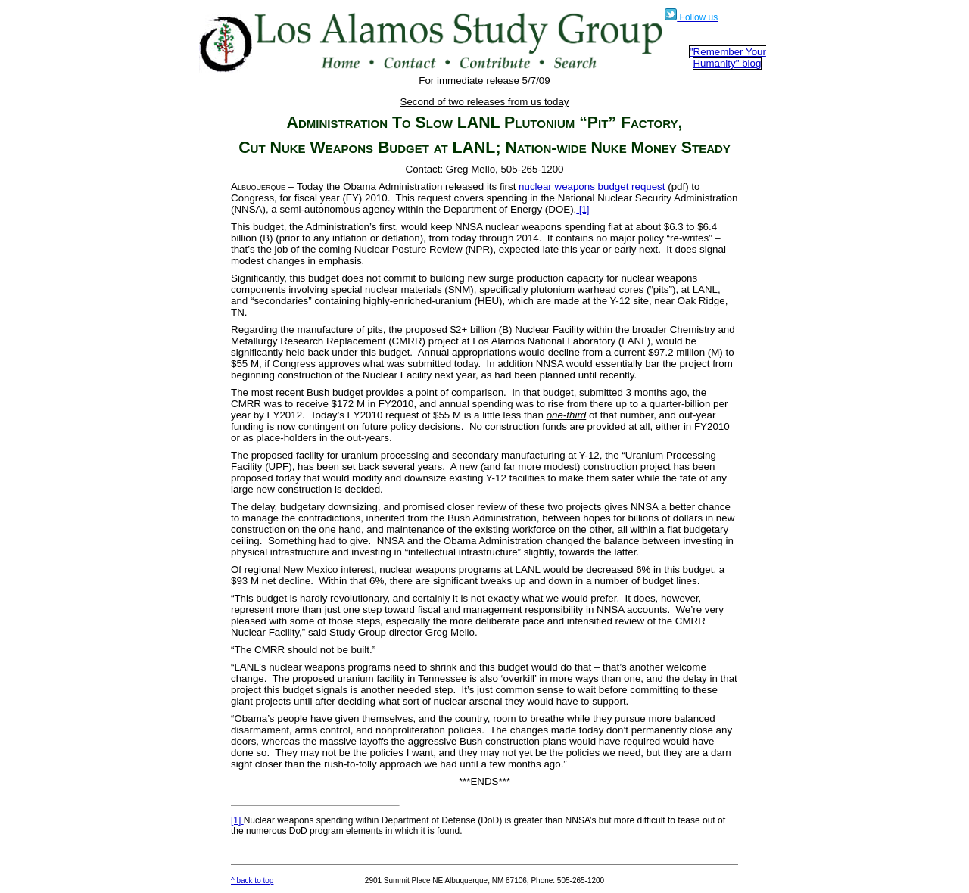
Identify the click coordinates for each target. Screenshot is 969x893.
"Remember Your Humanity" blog (728, 57)
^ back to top (252, 880)
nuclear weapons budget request (592, 186)
